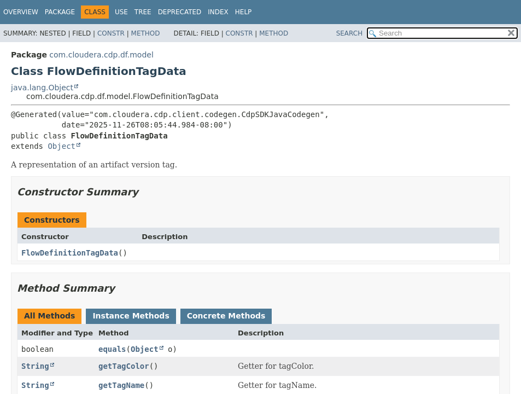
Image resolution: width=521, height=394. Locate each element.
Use (121, 12)
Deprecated (180, 12)
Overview (20, 12)
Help (243, 12)
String (35, 366)
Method (145, 33)
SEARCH (349, 33)
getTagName (121, 385)
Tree (142, 12)
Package (60, 12)
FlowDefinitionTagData (69, 252)
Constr (111, 33)
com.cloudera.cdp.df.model (101, 54)
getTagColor (123, 366)
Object (61, 146)
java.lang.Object (42, 87)
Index (218, 12)
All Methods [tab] (49, 315)
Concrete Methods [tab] (226, 315)
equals (112, 349)
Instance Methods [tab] (130, 315)
